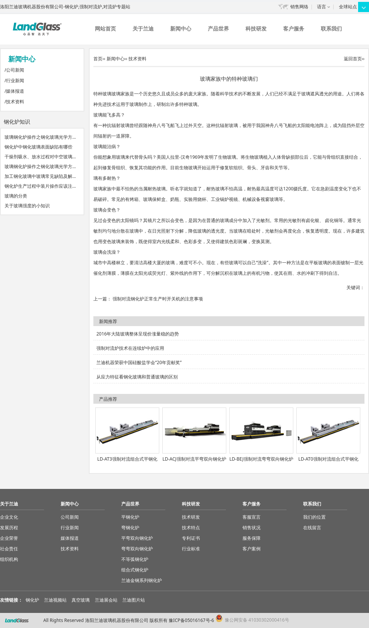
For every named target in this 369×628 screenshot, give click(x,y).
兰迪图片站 (133, 600)
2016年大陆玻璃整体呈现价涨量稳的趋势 (137, 334)
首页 (97, 58)
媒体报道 (15, 91)
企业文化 (9, 517)
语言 (321, 6)
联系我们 (331, 28)
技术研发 (191, 517)
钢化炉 (32, 600)
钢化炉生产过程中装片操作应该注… (40, 186)
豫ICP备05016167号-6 (191, 620)
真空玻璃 (81, 600)
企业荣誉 (9, 538)
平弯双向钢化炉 (137, 538)
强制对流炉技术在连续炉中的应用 (130, 348)
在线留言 (312, 527)
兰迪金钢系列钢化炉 (141, 580)
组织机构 (9, 559)
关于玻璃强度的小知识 (27, 205)
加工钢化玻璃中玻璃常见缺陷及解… (40, 176)
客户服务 (293, 28)
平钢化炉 (130, 517)
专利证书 (191, 538)
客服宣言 (251, 517)
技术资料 (15, 101)
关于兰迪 (143, 28)
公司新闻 (15, 70)
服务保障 (251, 538)
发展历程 (9, 527)
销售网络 (299, 6)
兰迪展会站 (106, 600)
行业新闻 (15, 80)
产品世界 (218, 28)
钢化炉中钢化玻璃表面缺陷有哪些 (38, 147)
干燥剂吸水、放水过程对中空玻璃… (40, 156)
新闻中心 (180, 28)
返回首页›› (354, 58)
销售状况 (251, 527)
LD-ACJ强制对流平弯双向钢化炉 (194, 459)
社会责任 (9, 548)
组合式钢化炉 (134, 570)
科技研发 (256, 28)
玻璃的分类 (16, 196)
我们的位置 (314, 517)
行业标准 (191, 548)
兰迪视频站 (55, 600)
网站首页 (105, 28)
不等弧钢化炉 (134, 559)
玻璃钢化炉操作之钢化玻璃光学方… (40, 137)
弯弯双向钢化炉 (137, 548)
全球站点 (348, 6)
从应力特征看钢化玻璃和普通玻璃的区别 (137, 377)
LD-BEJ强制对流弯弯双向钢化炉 (261, 459)
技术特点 (191, 527)
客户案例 (251, 548)
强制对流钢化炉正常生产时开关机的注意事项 (158, 299)
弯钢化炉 (130, 527)
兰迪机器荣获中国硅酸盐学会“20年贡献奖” (138, 362)
